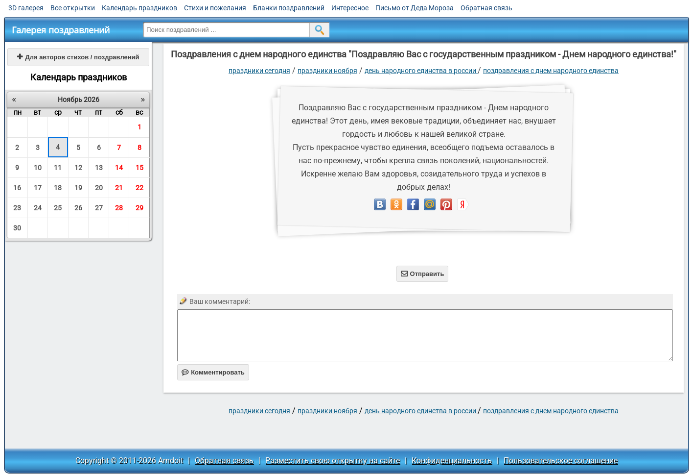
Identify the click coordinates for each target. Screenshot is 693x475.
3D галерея (26, 8)
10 (38, 168)
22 (139, 188)
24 (38, 208)
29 (139, 208)
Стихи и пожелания (215, 8)
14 (119, 168)
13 (99, 168)
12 (78, 168)
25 (58, 208)
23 (17, 208)
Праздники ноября (327, 71)
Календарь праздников (139, 8)
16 (17, 188)
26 (78, 208)
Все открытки (72, 8)
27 (99, 208)
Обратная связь (486, 8)
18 (58, 188)
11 (58, 168)
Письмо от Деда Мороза (414, 8)
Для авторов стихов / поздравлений (78, 57)
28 (119, 208)
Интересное (350, 8)
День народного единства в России (421, 71)
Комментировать (213, 372)
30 (17, 228)
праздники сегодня (259, 71)
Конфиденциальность (452, 460)
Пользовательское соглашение (561, 460)
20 (99, 188)
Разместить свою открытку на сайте (332, 460)
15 (139, 168)
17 (38, 188)
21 (119, 188)
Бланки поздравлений (288, 8)
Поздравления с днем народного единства (551, 71)
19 (78, 188)
